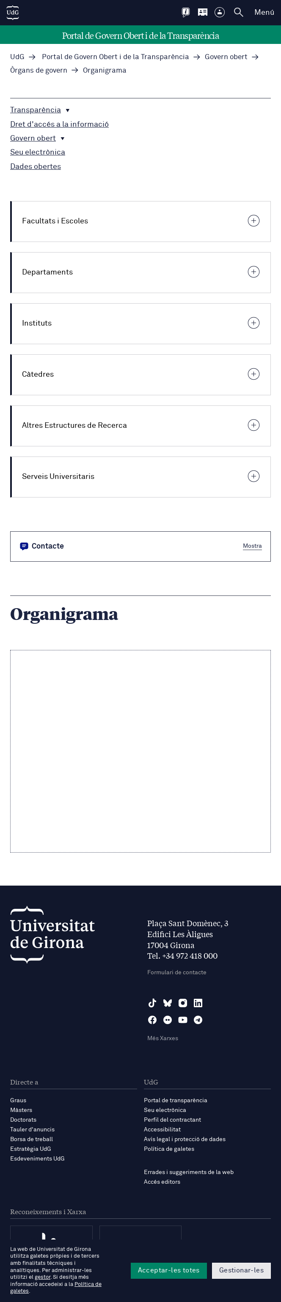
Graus (18, 1101)
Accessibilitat (162, 1130)
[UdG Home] (12, 12)
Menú (264, 12)
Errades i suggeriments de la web (189, 1172)
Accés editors (162, 1182)
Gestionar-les (241, 1270)
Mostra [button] (252, 546)
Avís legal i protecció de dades (185, 1139)
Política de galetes (169, 1149)
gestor (42, 1277)
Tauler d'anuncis (32, 1130)
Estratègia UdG (30, 1149)
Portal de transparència (175, 1101)
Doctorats (23, 1120)
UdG (17, 57)
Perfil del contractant (172, 1120)
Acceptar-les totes (169, 1270)
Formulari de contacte (177, 973)
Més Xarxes (162, 1038)
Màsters (21, 1110)
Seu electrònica (165, 1110)
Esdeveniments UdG (37, 1159)
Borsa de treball (31, 1139)
